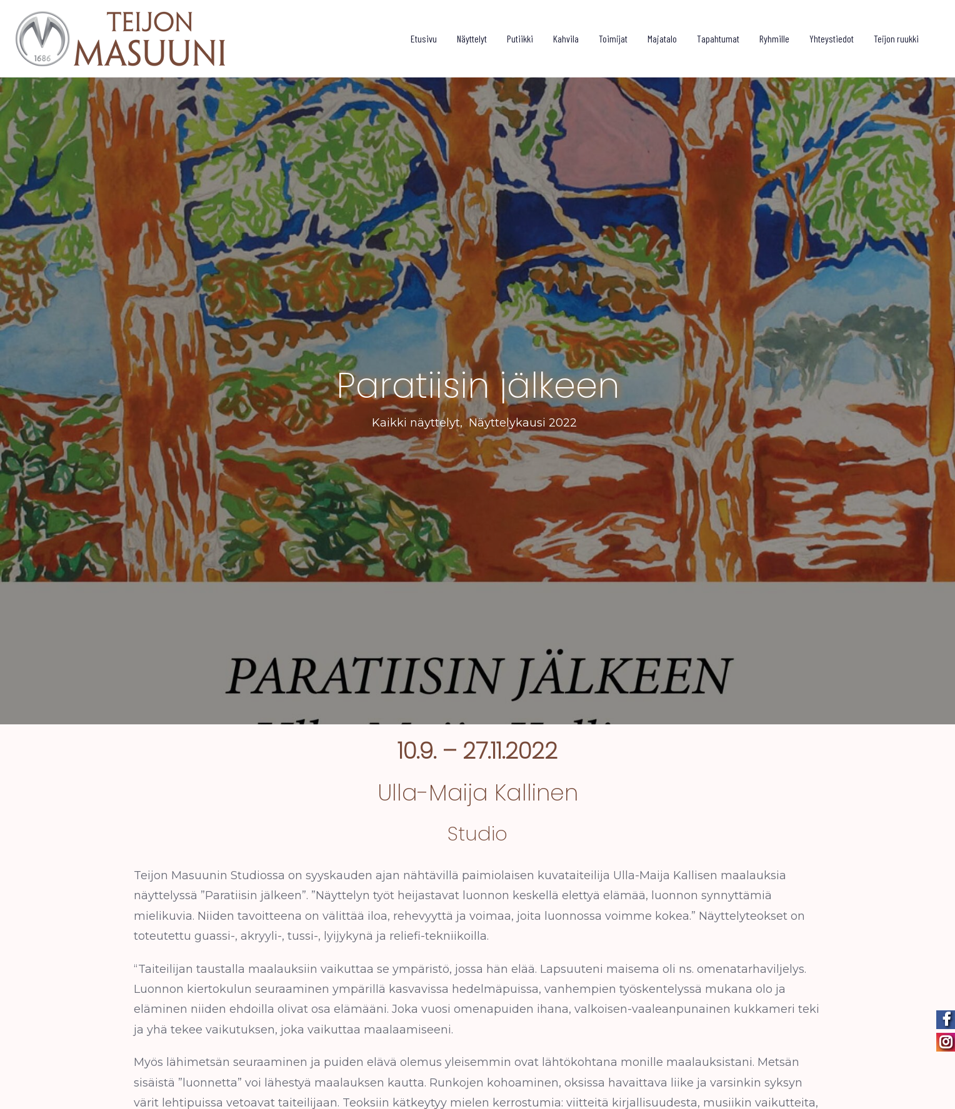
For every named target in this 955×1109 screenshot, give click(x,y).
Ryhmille (774, 38)
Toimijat (613, 38)
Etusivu (424, 38)
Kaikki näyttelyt (416, 416)
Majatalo (662, 38)
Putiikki (520, 38)
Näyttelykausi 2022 (523, 416)
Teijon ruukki (896, 38)
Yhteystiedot (831, 38)
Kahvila (566, 38)
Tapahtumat (718, 38)
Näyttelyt (472, 38)
